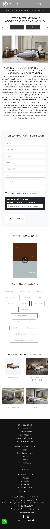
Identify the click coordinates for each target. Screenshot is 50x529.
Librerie (25, 450)
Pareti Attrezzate (25, 453)
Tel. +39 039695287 (25, 506)
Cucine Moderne (25, 432)
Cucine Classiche (25, 435)
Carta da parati (25, 488)
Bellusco (24, 310)
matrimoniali (24, 291)
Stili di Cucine (25, 425)
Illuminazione (25, 481)
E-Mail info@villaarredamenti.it (25, 509)
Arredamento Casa (20, 10)
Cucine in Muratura (25, 438)
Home (8, 10)
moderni (39, 291)
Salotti (25, 456)
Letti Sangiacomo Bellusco (24, 316)
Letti (31, 10)
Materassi (25, 478)
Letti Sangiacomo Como (24, 322)
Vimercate (38, 303)
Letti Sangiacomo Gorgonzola (24, 328)
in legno (9, 291)
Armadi (25, 469)
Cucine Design (24, 428)
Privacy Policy (32, 193)
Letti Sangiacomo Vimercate (24, 340)
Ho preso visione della (23, 193)
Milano (24, 303)
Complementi (25, 484)
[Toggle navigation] (46, 4)
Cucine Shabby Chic (25, 441)
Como (40, 297)
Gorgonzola (11, 303)
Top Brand (25, 491)
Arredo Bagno (25, 463)
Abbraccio (39, 10)
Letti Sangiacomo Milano (24, 334)
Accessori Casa (25, 475)
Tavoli (25, 460)
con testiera (10, 297)
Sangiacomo (26, 297)
